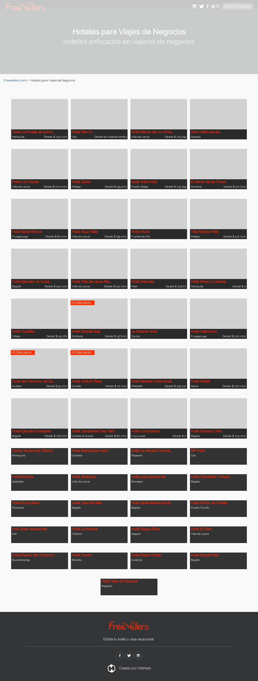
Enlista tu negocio (237, 6)
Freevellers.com (15, 80)
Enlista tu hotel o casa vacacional (128, 639)
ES (215, 6)
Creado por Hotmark (129, 668)
